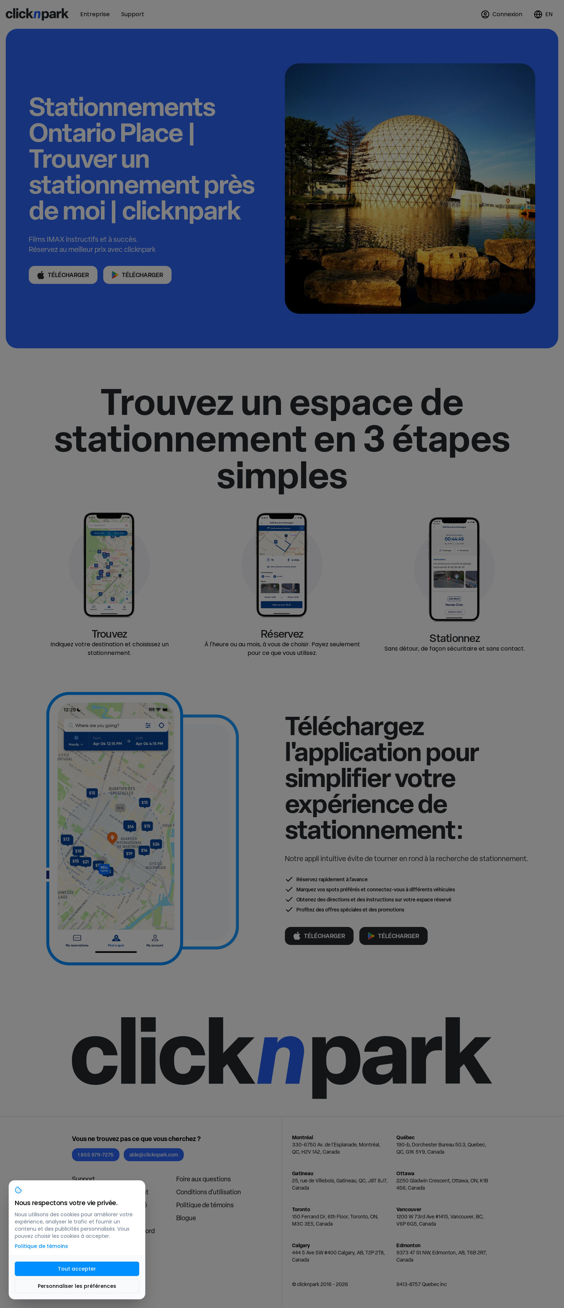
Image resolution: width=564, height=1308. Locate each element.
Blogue (186, 1218)
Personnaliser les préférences (77, 1286)
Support (83, 1179)
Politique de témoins (205, 1205)
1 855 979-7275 (96, 1154)
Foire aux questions (203, 1179)
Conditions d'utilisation (208, 1192)
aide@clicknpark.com (153, 1154)
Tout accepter (77, 1268)
